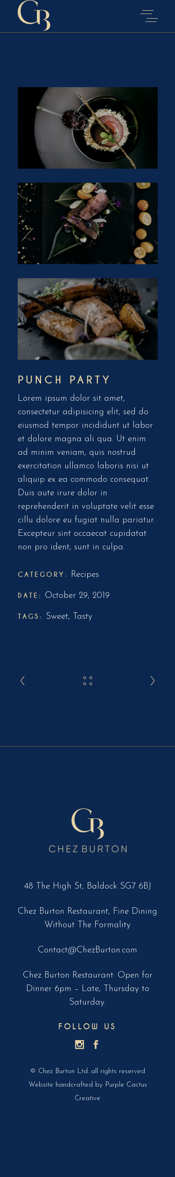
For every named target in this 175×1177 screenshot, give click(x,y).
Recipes (85, 574)
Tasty (82, 616)
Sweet (57, 616)
